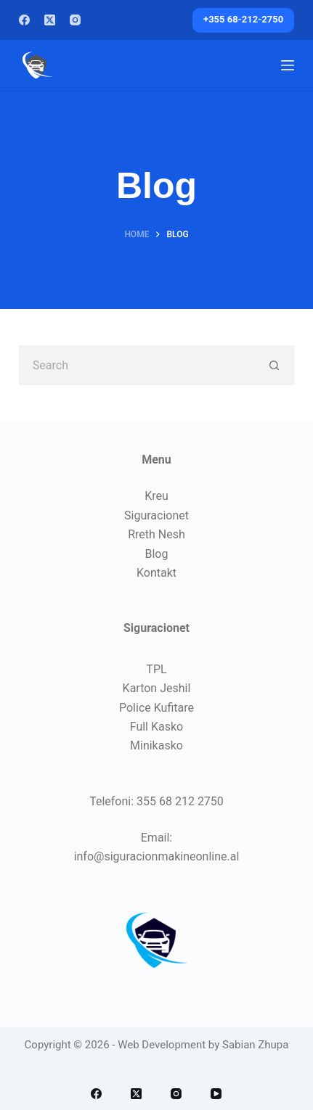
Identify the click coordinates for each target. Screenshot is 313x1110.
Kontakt (156, 573)
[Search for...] (136, 365)
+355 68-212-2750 (243, 19)
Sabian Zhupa (255, 1044)
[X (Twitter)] (49, 20)
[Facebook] (24, 20)
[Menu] (287, 65)
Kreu (156, 496)
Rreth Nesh (156, 534)
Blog (156, 554)
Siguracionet (156, 515)
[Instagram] (75, 20)
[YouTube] (216, 1093)
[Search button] (274, 365)
